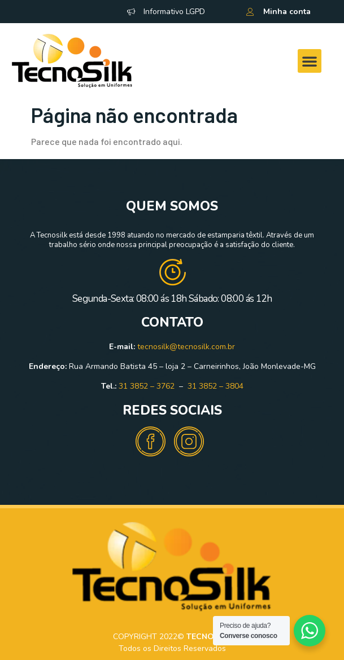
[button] (309, 61)
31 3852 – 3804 (215, 386)
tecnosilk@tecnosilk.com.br (186, 346)
